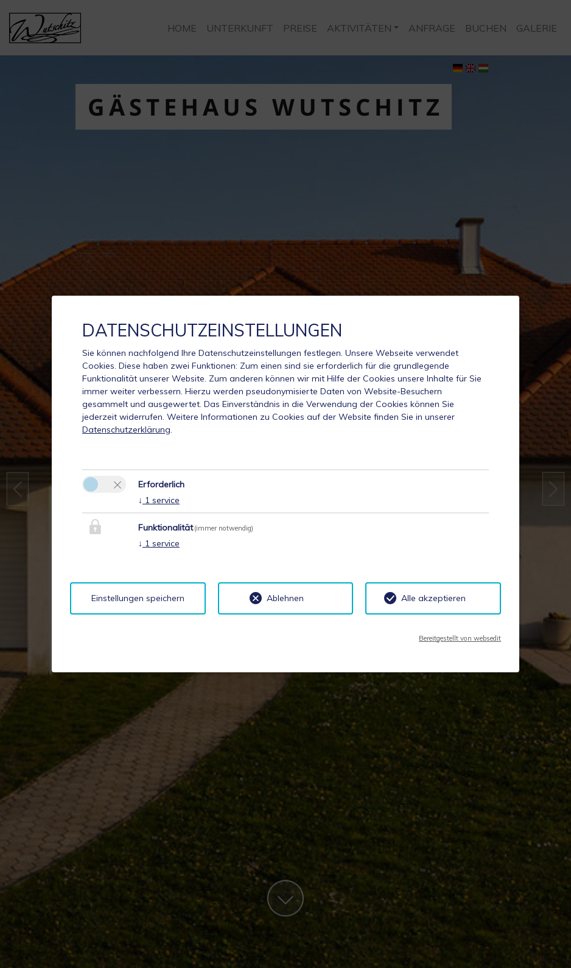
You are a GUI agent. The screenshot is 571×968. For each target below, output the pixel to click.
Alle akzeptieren (433, 598)
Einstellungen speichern (137, 598)
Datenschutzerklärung (126, 429)
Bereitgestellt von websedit (460, 638)
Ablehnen (285, 598)
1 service (159, 500)
